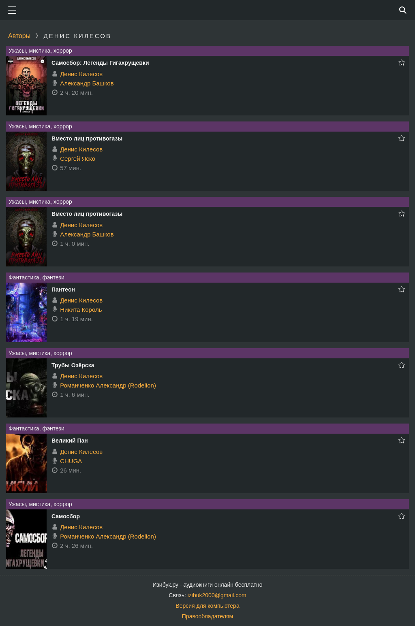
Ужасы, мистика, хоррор (40, 50)
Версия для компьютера (207, 606)
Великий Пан (69, 440)
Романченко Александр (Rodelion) (108, 385)
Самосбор (65, 516)
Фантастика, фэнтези (36, 277)
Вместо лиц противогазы (86, 138)
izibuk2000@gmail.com (217, 595)
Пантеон (63, 289)
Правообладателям (207, 616)
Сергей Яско (77, 158)
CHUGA (71, 461)
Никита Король (81, 309)
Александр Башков (86, 83)
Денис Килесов (81, 73)
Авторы (19, 35)
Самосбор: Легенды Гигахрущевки (100, 63)
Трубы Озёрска (72, 365)
